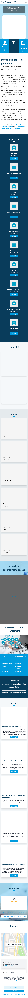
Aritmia (4, 659)
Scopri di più (14, 158)
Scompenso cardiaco (20, 656)
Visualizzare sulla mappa (14, 944)
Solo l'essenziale (14, 987)
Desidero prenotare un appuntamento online (14, 692)
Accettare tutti (14, 990)
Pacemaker (18, 663)
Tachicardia (18, 671)
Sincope (4, 656)
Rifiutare (14, 984)
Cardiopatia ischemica (18, 667)
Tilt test (4, 666)
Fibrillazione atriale (7, 663)
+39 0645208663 (9, 965)
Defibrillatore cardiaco (5, 672)
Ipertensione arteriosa (18, 660)
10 (24, 912)
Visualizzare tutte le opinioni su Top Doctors (14, 916)
